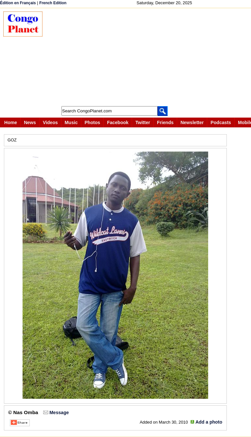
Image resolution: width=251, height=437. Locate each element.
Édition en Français (18, 3)
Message (59, 412)
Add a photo (208, 422)
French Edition (52, 3)
